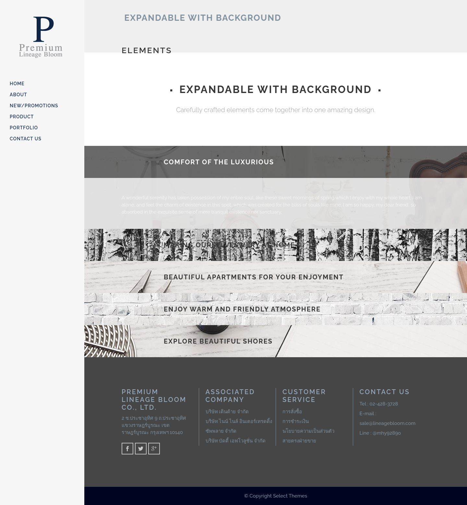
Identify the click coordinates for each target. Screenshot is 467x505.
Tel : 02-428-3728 (379, 404)
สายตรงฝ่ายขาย (299, 441)
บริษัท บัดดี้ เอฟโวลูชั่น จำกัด (236, 441)
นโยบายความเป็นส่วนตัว (308, 431)
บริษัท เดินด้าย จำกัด (227, 412)
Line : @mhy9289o (380, 433)
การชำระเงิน (295, 421)
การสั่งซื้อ (292, 412)
